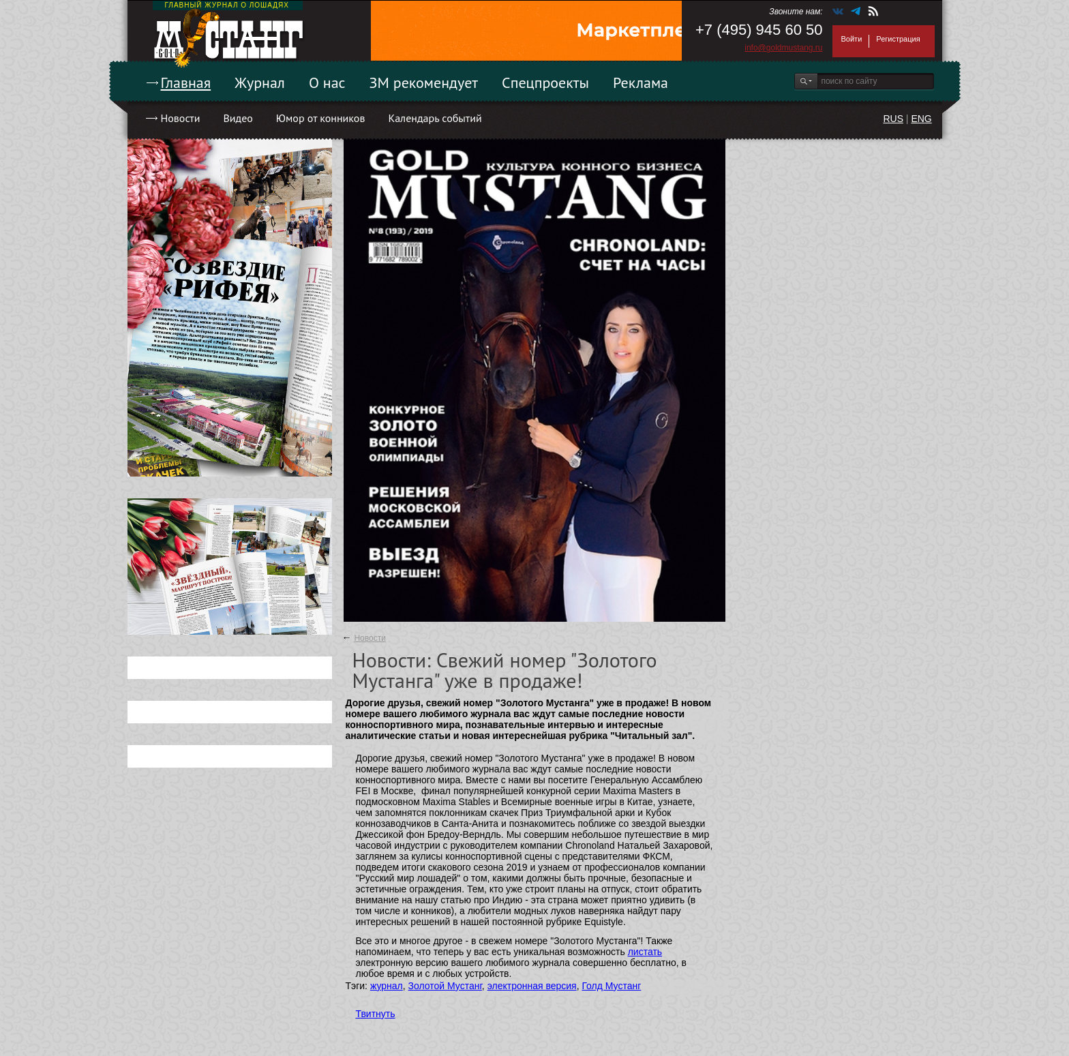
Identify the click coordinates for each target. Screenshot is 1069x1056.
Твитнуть (375, 1013)
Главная (186, 82)
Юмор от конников (320, 118)
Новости (180, 118)
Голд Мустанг (611, 985)
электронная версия (532, 985)
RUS (893, 118)
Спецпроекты (545, 82)
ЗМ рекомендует (424, 82)
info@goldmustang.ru (783, 47)
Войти (851, 39)
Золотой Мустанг (445, 985)
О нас (327, 82)
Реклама (640, 82)
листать (645, 951)
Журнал (260, 82)
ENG (921, 118)
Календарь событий (434, 118)
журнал (386, 985)
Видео (237, 118)
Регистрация (898, 39)
